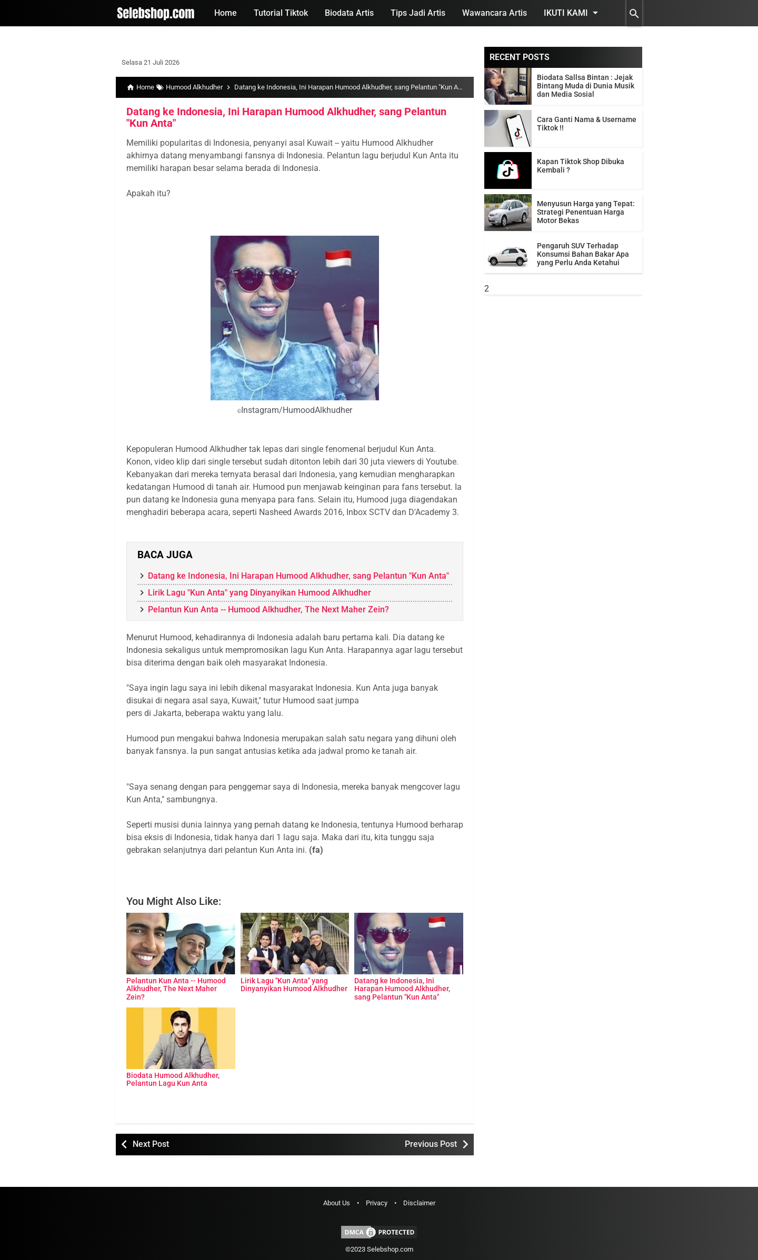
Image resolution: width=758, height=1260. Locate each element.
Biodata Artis (349, 13)
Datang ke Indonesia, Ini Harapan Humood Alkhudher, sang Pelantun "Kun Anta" (286, 117)
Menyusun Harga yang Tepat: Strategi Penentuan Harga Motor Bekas (586, 212)
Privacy (376, 1203)
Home (225, 13)
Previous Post (431, 1144)
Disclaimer (419, 1203)
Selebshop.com (390, 1249)
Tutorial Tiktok (281, 13)
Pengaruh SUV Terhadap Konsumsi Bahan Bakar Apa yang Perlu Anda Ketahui (583, 254)
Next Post (151, 1144)
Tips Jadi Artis (418, 13)
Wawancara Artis (494, 13)
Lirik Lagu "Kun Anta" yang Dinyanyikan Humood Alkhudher (259, 593)
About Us (336, 1203)
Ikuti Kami (573, 12)
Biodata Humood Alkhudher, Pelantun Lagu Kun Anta (173, 1079)
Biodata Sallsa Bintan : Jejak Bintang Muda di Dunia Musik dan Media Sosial (585, 85)
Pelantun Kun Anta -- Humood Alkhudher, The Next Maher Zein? (268, 609)
